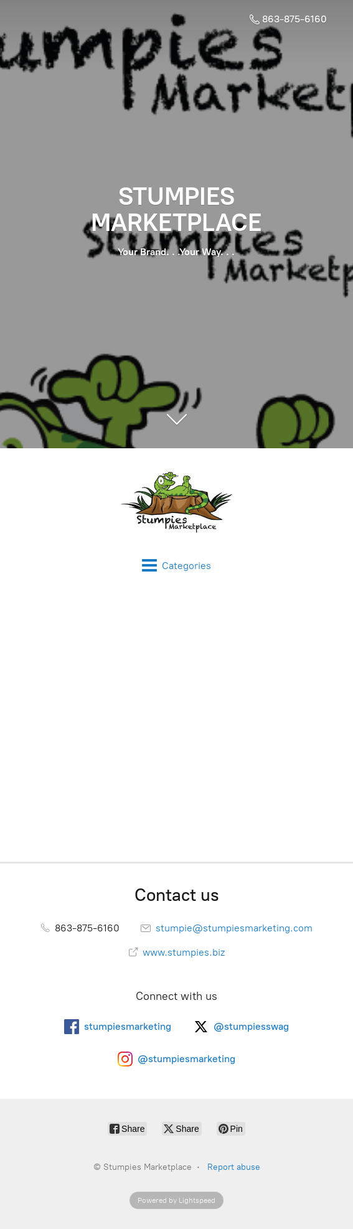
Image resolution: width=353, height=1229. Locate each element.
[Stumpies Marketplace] (176, 503)
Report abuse (233, 1167)
